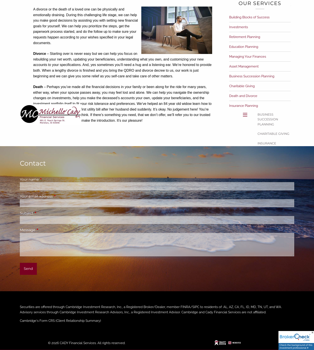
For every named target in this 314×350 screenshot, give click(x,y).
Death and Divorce (243, 96)
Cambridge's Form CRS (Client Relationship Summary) (60, 321)
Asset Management (244, 66)
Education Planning (243, 47)
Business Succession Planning (268, 119)
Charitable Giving (273, 134)
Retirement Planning (244, 37)
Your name (47, 179)
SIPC (195, 307)
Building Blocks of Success (249, 17)
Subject (45, 213)
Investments (238, 27)
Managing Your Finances (247, 57)
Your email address (54, 196)
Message (46, 230)
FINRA (185, 307)
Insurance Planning (267, 145)
